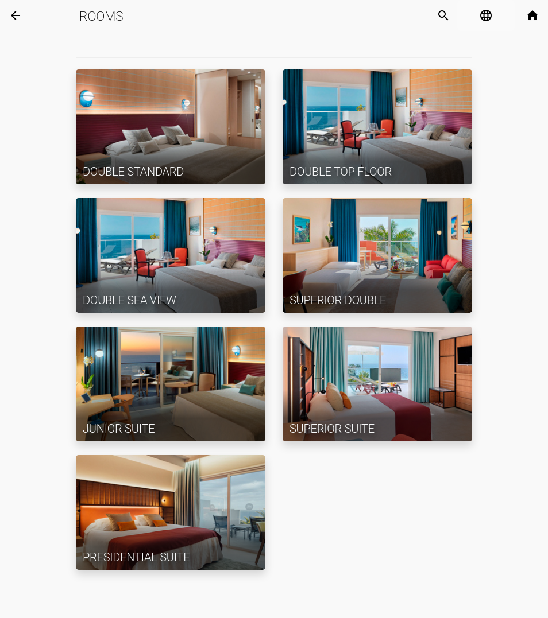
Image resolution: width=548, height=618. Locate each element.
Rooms (101, 16)
